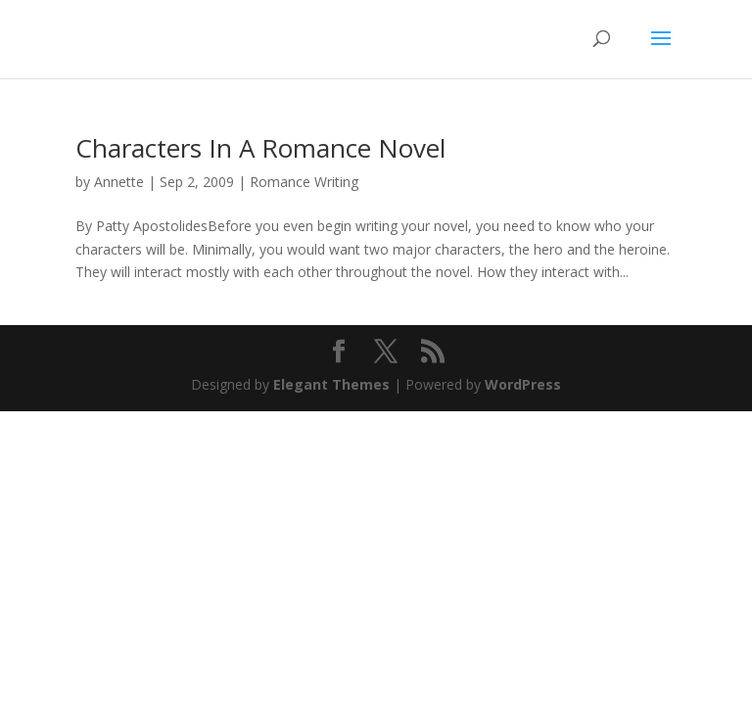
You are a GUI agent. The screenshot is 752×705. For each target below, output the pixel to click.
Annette (119, 181)
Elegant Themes (331, 384)
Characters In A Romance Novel (260, 147)
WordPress (523, 384)
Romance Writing (304, 181)
